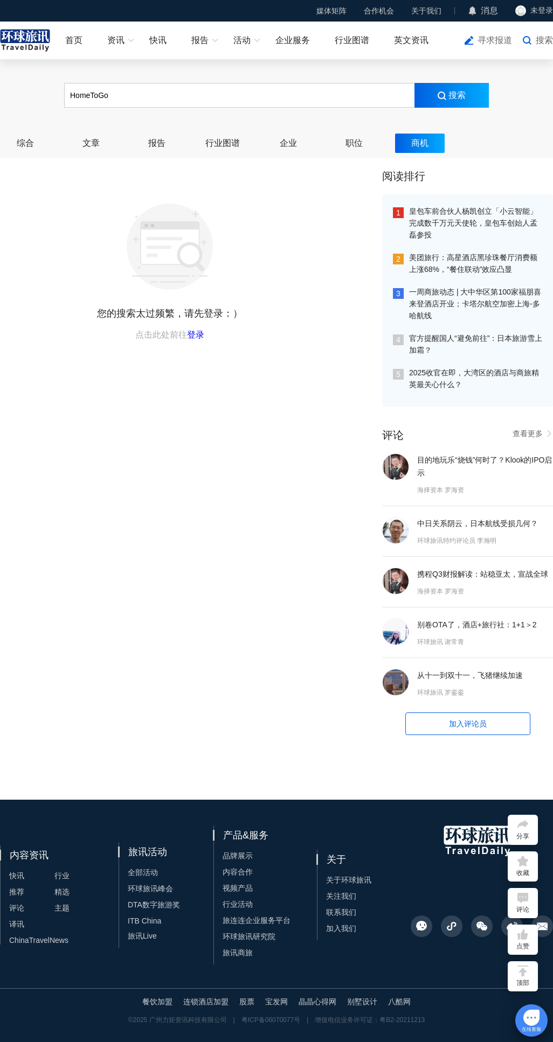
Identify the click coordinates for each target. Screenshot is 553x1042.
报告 (200, 40)
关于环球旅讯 (348, 880)
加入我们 (341, 928)
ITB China (144, 921)
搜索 (544, 40)
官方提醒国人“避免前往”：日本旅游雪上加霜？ (475, 344)
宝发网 (276, 1001)
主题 (62, 908)
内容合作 (238, 872)
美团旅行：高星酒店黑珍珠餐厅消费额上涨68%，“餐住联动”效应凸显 (473, 263)
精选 (62, 891)
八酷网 (399, 1001)
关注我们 (341, 896)
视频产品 (238, 888)
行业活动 (238, 904)
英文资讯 (411, 40)
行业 (62, 875)
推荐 (16, 891)
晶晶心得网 (317, 1001)
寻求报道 (495, 40)
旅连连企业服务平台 (257, 920)
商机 (419, 143)
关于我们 (426, 10)
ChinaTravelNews (38, 940)
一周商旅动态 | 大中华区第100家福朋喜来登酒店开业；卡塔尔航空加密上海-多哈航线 (475, 304)
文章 (91, 143)
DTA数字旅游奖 (154, 904)
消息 (489, 10)
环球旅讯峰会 (150, 888)
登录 (195, 334)
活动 (242, 40)
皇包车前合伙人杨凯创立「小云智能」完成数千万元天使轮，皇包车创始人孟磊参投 (473, 223)
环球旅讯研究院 (249, 936)
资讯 (116, 40)
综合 (25, 143)
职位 (354, 143)
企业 (288, 143)
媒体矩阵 (331, 10)
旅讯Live (142, 936)
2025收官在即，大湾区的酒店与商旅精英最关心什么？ (474, 378)
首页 (73, 40)
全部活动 (143, 872)
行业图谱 (352, 40)
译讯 (16, 924)
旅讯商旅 (238, 952)
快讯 (158, 40)
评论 (16, 908)
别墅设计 (362, 1001)
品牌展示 (238, 855)
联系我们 (341, 912)
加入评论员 (468, 723)
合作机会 (379, 10)
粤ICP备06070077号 (270, 1020)
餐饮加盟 (157, 1001)
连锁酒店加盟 (206, 1001)
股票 (246, 1001)
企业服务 (292, 40)
